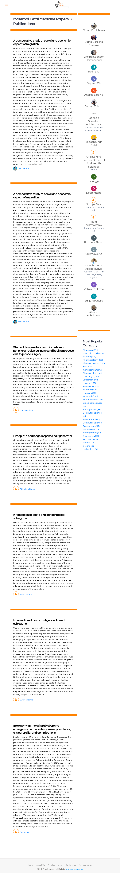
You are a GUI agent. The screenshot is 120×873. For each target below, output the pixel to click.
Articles (51, 865)
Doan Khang (94, 192)
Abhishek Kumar (24, 489)
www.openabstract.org (74, 869)
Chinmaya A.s (93, 254)
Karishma (21, 832)
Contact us (70, 865)
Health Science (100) (93, 400)
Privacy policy (85, 865)
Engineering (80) (91, 436)
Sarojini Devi (93, 204)
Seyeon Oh (94, 83)
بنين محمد (94, 181)
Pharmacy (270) (90, 350)
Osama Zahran (93, 106)
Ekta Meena (21, 168)
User (60, 865)
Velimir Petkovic (94, 289)
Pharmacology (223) (93, 360)
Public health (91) (91, 419)
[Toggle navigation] (6, 4)
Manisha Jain (23, 410)
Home (30, 865)
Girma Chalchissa (94, 30)
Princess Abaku (93, 242)
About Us (40, 865)
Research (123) (90, 396)
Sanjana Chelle (93, 300)
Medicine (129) (90, 393)
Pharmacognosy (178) (94, 363)
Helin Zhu (93, 71)
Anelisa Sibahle (93, 94)
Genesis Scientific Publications (94, 121)
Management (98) (92, 409)
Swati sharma (23, 594)
